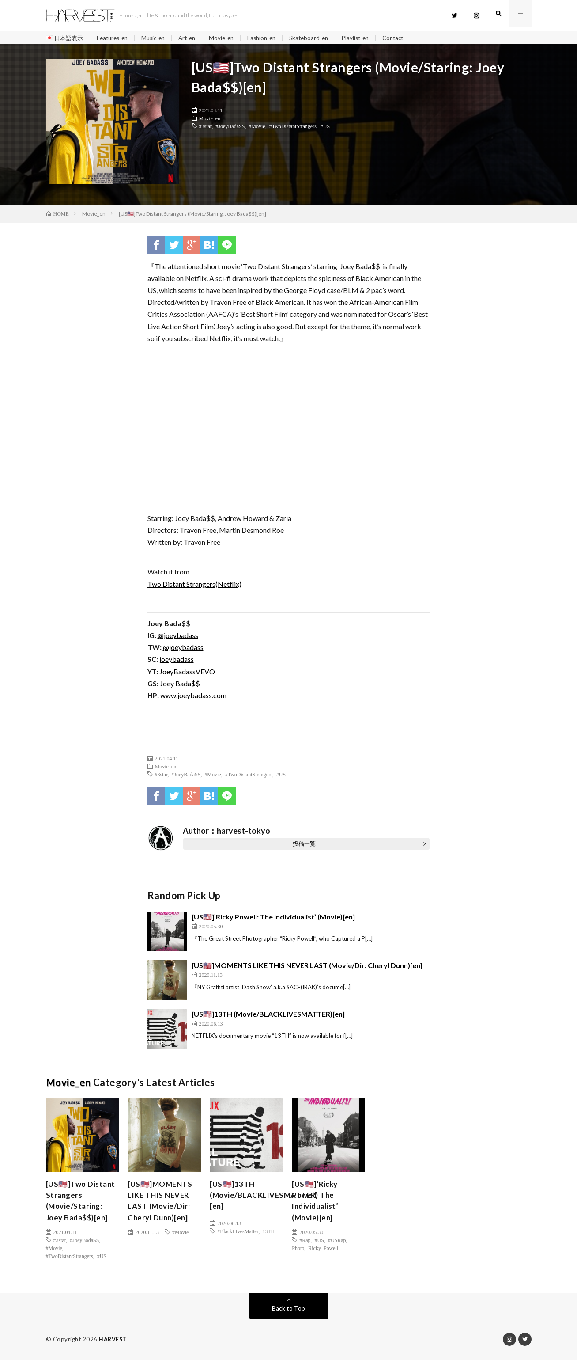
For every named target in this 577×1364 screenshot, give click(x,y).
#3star (205, 128)
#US (325, 128)
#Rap (304, 1244)
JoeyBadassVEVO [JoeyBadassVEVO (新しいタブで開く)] (187, 673)
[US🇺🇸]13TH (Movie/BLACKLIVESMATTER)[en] (268, 1016)
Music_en (160, 38)
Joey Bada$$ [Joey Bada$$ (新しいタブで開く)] (180, 685)
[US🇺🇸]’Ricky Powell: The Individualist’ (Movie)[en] (273, 919)
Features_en (116, 38)
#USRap (337, 1244)
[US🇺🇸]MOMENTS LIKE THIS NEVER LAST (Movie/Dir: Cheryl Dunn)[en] (307, 967)
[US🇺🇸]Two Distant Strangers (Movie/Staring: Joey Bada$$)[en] (80, 1204)
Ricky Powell (323, 1252)
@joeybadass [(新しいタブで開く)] (178, 637)
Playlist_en (374, 38)
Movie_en (233, 38)
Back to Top (288, 1313)
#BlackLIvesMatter (237, 1233)
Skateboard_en (325, 38)
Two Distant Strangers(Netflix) (194, 586)
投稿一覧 (304, 845)
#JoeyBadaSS (230, 128)
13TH (268, 1233)
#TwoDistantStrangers (293, 128)
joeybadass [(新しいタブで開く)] (176, 661)
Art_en (196, 38)
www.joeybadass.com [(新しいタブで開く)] (193, 697)
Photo (298, 1252)
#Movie (257, 128)
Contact (414, 38)
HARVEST (113, 1344)
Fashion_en (275, 38)
